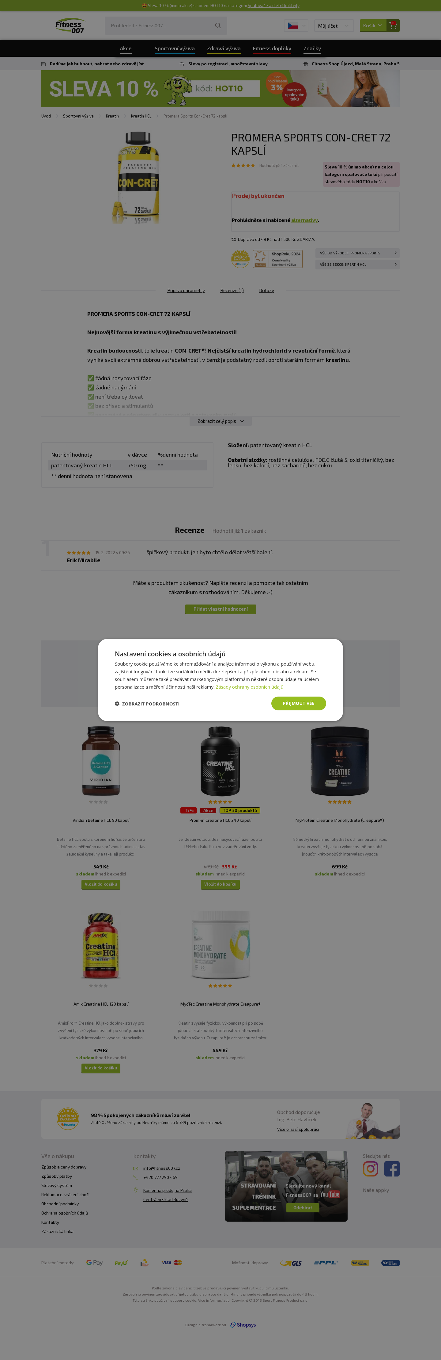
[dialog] (220, 680)
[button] (147, 703)
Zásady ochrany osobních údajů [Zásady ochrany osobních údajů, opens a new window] (250, 687)
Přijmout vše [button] (299, 703)
